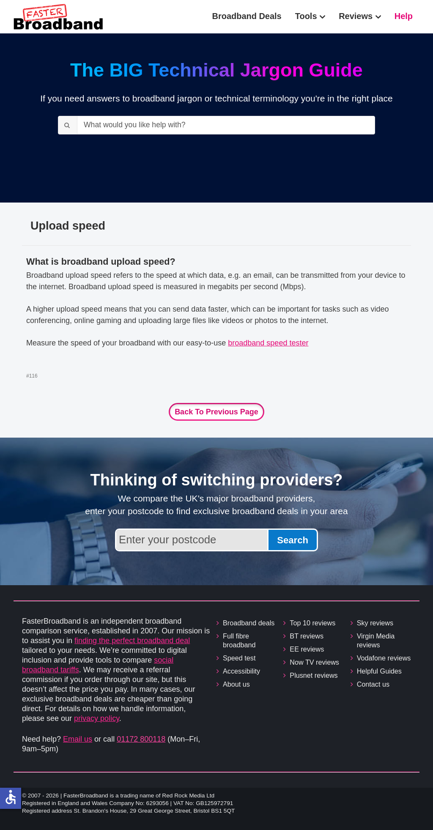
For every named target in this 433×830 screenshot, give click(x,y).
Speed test (239, 658)
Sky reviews (375, 623)
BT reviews (306, 636)
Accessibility (241, 671)
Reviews (356, 16)
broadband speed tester (268, 343)
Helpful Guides (379, 671)
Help (404, 16)
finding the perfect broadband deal (132, 640)
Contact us (373, 684)
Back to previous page (216, 412)
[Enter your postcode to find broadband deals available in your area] (192, 540)
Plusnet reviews (313, 675)
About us (236, 684)
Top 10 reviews (312, 623)
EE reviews (307, 649)
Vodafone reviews (384, 658)
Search (292, 540)
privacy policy (96, 718)
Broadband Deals (247, 16)
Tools (306, 16)
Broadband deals (248, 623)
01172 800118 (141, 739)
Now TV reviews (314, 662)
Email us (77, 739)
